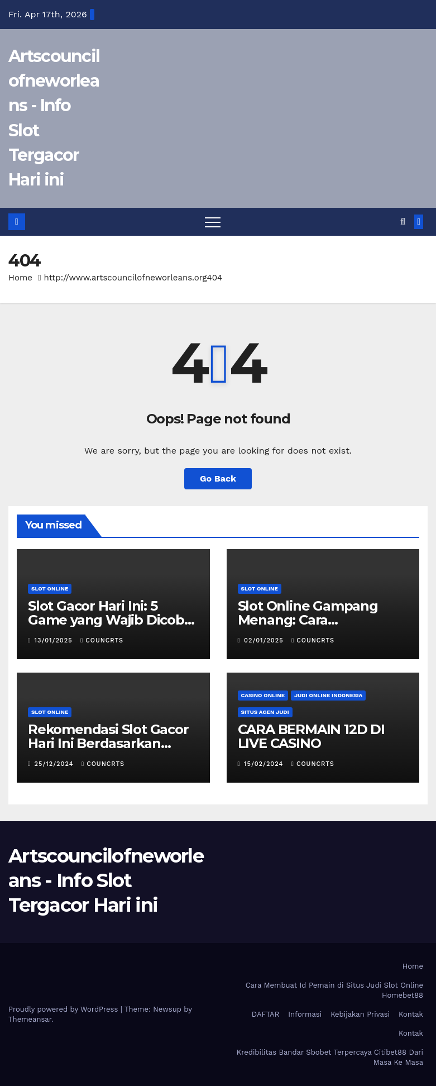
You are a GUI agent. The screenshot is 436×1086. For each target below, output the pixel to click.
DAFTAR (266, 1014)
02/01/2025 (265, 640)
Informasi (305, 1014)
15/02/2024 (265, 764)
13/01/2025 (55, 640)
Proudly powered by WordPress (64, 1009)
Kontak (411, 1014)
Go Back (218, 478)
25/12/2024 (55, 764)
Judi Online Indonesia (328, 695)
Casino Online (263, 695)
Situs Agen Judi (265, 712)
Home (20, 278)
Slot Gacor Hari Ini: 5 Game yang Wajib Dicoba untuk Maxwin (110, 620)
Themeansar (29, 1019)
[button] (402, 221)
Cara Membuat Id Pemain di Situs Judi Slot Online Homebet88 (334, 990)
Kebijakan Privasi (360, 1014)
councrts (101, 640)
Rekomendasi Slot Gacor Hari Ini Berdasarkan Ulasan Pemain (108, 743)
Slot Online (49, 588)
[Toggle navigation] (213, 221)
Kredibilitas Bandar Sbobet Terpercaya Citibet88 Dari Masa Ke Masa (330, 1057)
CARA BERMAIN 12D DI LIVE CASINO (311, 736)
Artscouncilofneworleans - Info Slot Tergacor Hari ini (105, 880)
